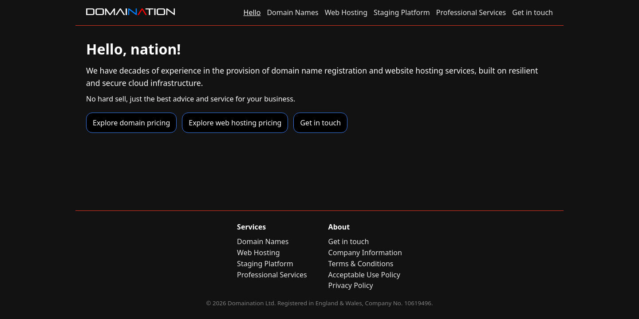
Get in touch (532, 12)
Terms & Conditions (361, 263)
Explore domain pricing (131, 123)
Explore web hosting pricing (235, 123)
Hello (252, 12)
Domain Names (292, 12)
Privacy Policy (350, 285)
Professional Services (471, 12)
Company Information (365, 252)
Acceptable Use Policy (364, 275)
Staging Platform (402, 12)
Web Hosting (346, 12)
